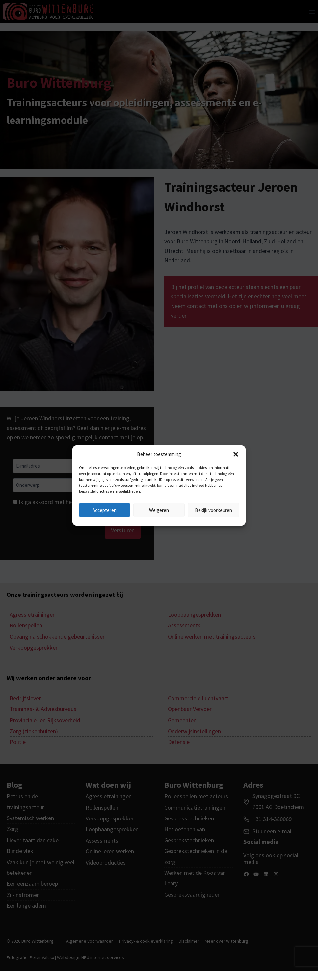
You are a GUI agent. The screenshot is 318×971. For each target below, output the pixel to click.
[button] (235, 454)
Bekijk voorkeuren (213, 510)
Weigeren (159, 510)
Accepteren (105, 510)
